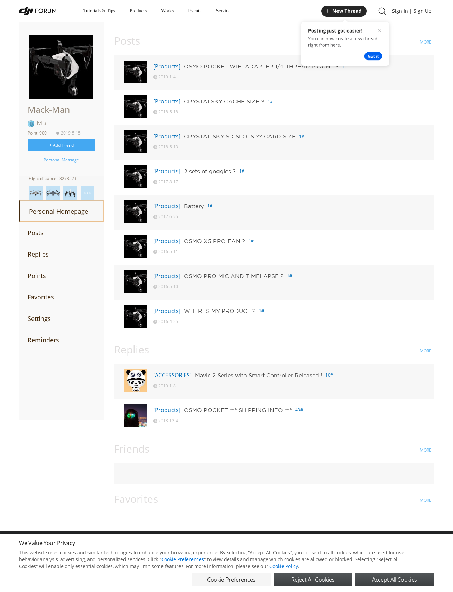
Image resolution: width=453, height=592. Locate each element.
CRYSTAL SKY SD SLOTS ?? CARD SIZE (240, 136)
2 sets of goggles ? (210, 171)
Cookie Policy (283, 572)
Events (194, 10)
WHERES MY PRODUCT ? (220, 311)
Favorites (41, 297)
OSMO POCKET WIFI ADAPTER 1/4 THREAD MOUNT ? (261, 66)
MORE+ (427, 42)
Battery (194, 206)
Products (138, 10)
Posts (36, 233)
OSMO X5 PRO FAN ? (214, 241)
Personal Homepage (58, 211)
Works (167, 10)
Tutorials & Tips (99, 10)
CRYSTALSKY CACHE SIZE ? (224, 101)
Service (223, 10)
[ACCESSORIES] (172, 375)
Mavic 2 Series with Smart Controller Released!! (258, 375)
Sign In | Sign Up (412, 11)
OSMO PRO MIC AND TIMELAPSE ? (234, 276)
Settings (39, 318)
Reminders (43, 340)
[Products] (167, 66)
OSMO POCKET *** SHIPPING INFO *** (238, 410)
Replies (38, 254)
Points (37, 275)
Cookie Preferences (182, 565)
